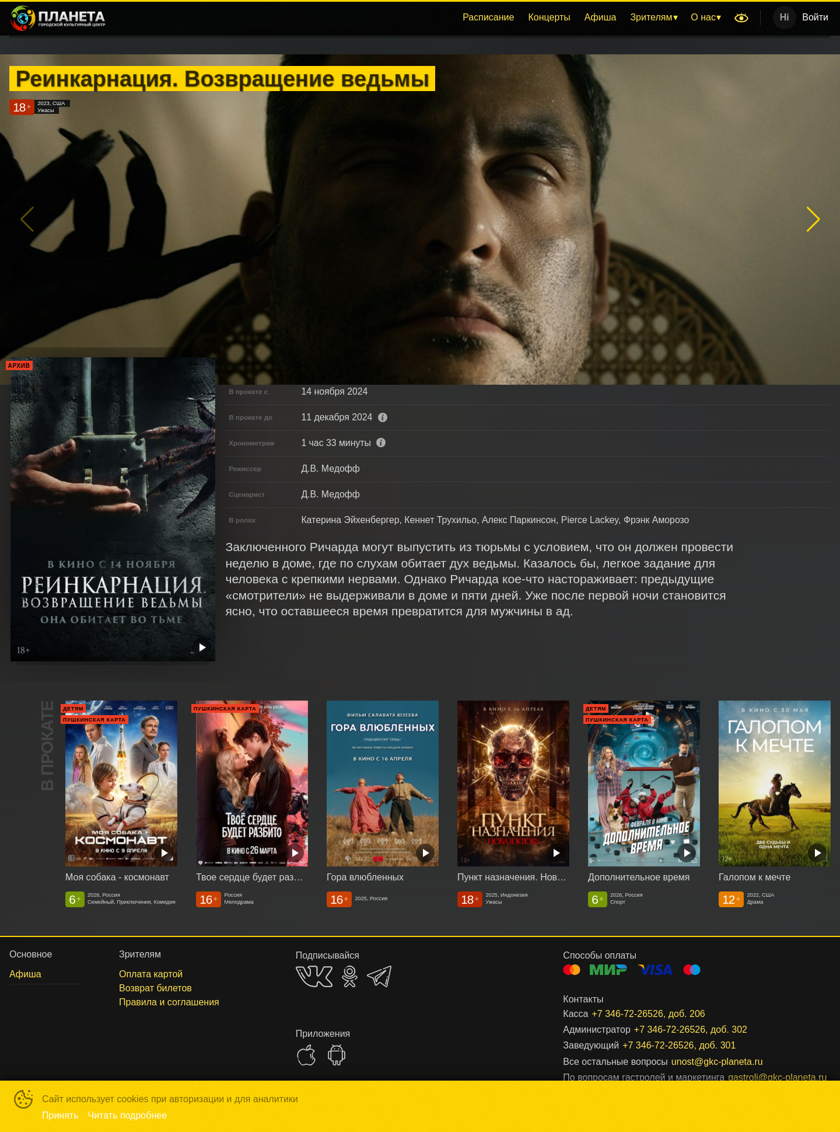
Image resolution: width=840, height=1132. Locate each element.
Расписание (488, 17)
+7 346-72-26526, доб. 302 (690, 1030)
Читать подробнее (127, 1115)
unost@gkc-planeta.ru (717, 1062)
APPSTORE (306, 1054)
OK (350, 976)
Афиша (600, 17)
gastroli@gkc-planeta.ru (765, 1077)
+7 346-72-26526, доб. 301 (679, 1045)
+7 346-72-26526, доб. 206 (648, 1014)
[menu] (422, 17)
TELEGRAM (379, 976)
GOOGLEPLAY (336, 1054)
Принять (60, 1115)
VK (314, 976)
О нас (703, 17)
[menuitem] (488, 17)
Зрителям (651, 17)
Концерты (549, 17)
